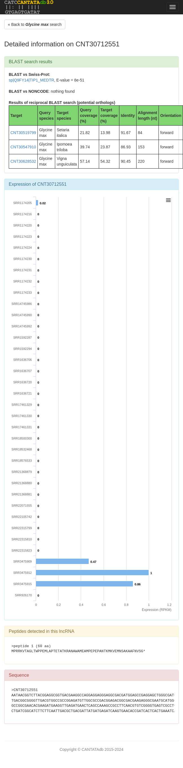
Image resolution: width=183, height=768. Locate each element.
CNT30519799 (23, 132)
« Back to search (35, 24)
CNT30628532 (23, 161)
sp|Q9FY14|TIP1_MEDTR (31, 80)
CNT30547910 (23, 147)
